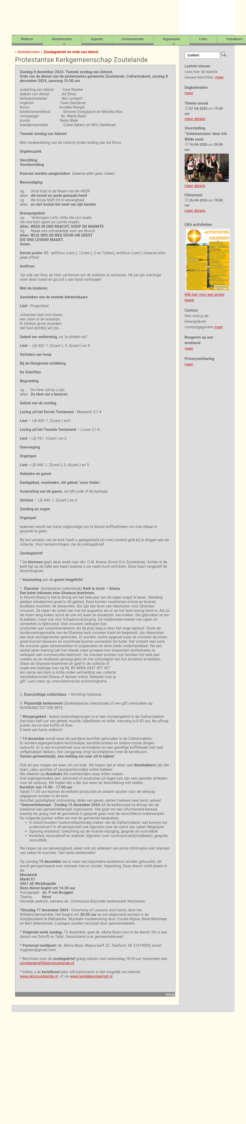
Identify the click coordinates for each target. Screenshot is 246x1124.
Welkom (27, 39)
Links (203, 39)
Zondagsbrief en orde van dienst (70, 52)
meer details (195, 119)
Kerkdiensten (62, 39)
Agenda (97, 39)
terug (170, 994)
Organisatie (171, 39)
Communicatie (132, 39)
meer (219, 77)
